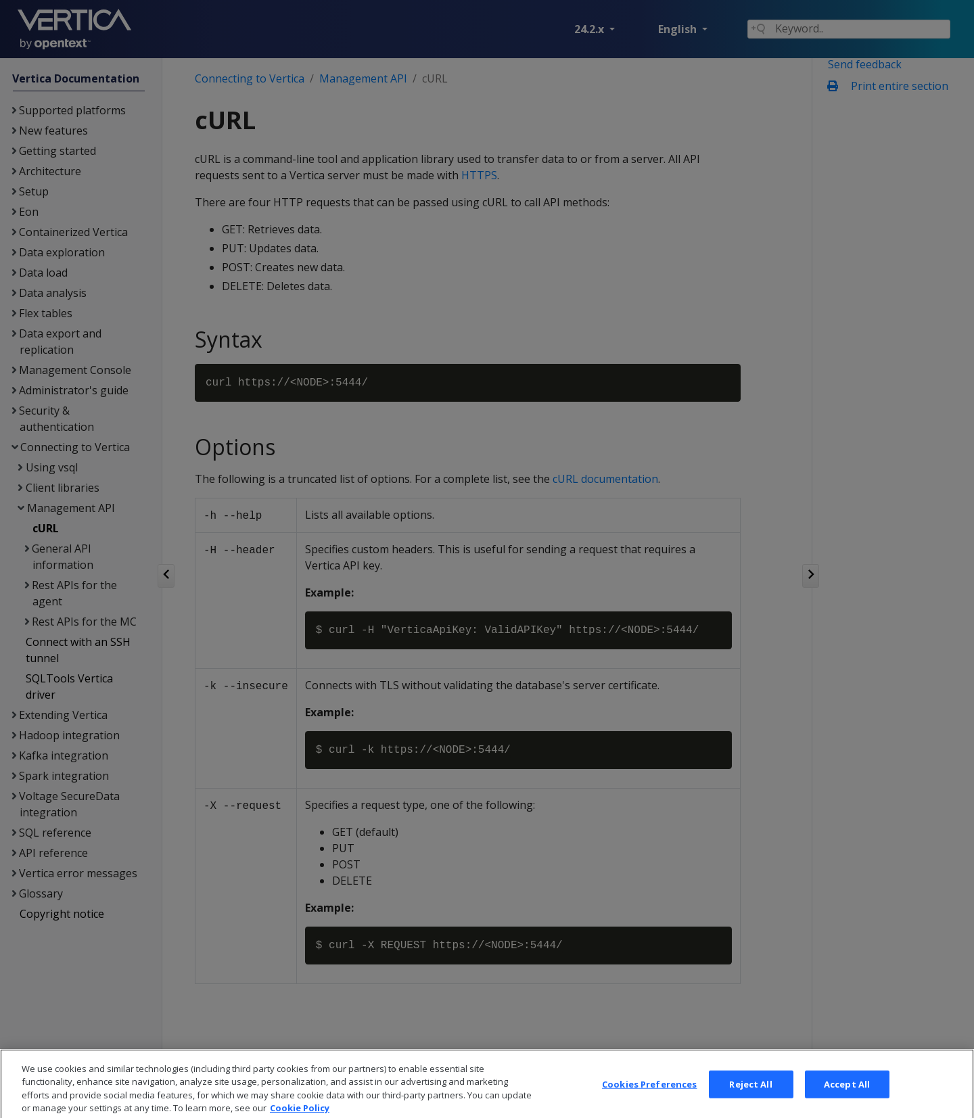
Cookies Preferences (649, 1104)
